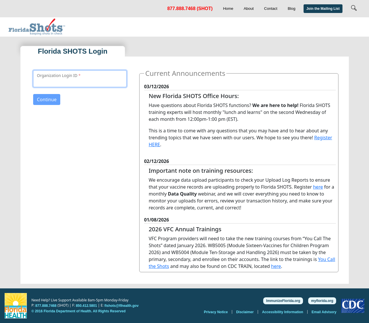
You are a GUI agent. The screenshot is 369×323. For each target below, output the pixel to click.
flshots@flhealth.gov (121, 306)
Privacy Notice (216, 312)
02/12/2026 (156, 161)
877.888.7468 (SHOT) (189, 8)
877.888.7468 (46, 306)
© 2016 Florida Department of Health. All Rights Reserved (78, 311)
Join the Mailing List (323, 9)
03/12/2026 (156, 86)
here (318, 187)
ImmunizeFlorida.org (283, 301)
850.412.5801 (86, 306)
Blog (291, 8)
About (249, 8)
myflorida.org (322, 301)
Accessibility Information (283, 312)
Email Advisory (324, 312)
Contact (270, 8)
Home (228, 8)
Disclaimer (245, 312)
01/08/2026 (156, 220)
